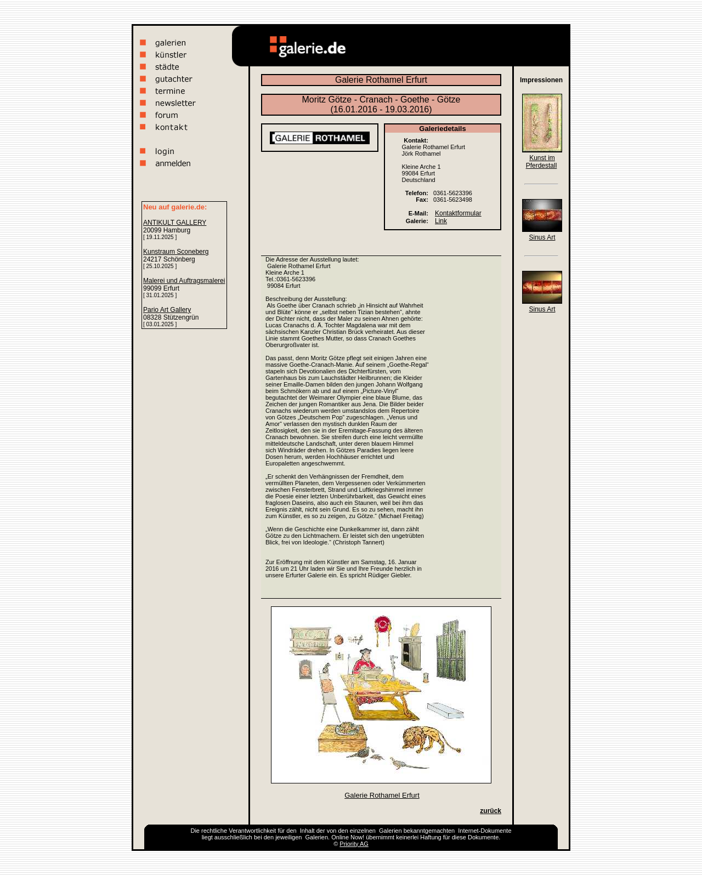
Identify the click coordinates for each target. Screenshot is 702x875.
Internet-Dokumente (484, 830)
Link (441, 221)
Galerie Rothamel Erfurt (382, 795)
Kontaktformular (458, 213)
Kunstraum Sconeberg (175, 251)
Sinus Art (542, 237)
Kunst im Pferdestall (541, 161)
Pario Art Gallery (167, 310)
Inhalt (307, 830)
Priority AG (354, 843)
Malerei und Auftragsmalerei (184, 281)
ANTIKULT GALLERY (174, 222)
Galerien (390, 830)
